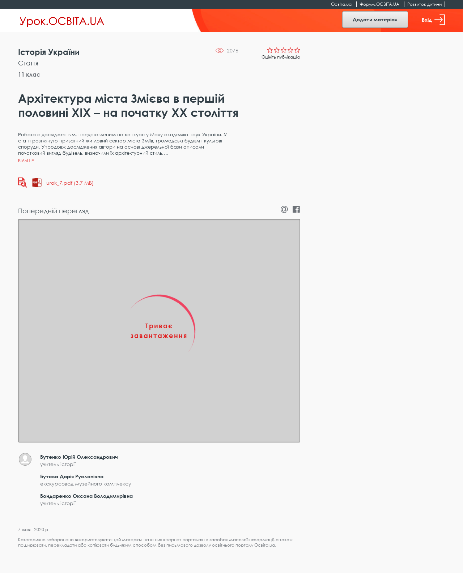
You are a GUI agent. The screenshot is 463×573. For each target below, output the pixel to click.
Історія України (49, 52)
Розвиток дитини (424, 4)
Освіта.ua (341, 4)
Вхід (433, 19)
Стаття (28, 63)
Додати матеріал (375, 19)
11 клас (29, 74)
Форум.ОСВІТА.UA (379, 4)
